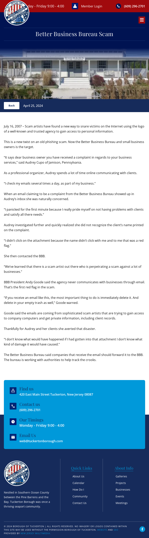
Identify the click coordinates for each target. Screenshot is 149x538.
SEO (116, 529)
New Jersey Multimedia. (36, 533)
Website (102, 529)
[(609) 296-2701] (116, 9)
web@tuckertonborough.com (44, 441)
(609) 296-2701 (32, 410)
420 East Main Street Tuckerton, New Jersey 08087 (61, 394)
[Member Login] (69, 9)
